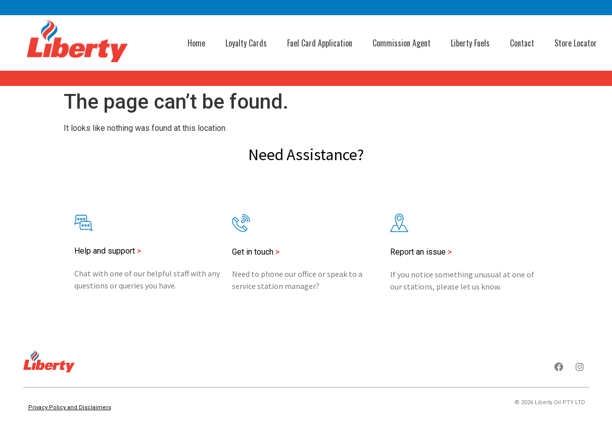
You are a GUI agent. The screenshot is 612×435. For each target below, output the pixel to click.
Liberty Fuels (470, 43)
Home (196, 43)
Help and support (104, 251)
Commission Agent (401, 43)
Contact (522, 43)
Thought (573, 418)
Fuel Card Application (319, 43)
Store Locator (575, 43)
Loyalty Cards (246, 43)
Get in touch (255, 252)
